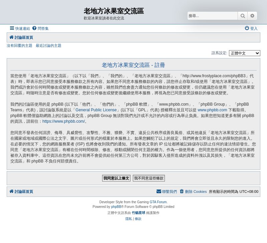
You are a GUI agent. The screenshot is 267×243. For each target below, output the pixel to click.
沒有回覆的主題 (19, 45)
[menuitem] (40, 28)
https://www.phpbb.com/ (63, 121)
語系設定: (219, 53)
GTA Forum (158, 202)
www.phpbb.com (212, 110)
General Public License (95, 110)
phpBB (116, 207)
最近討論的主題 (48, 45)
